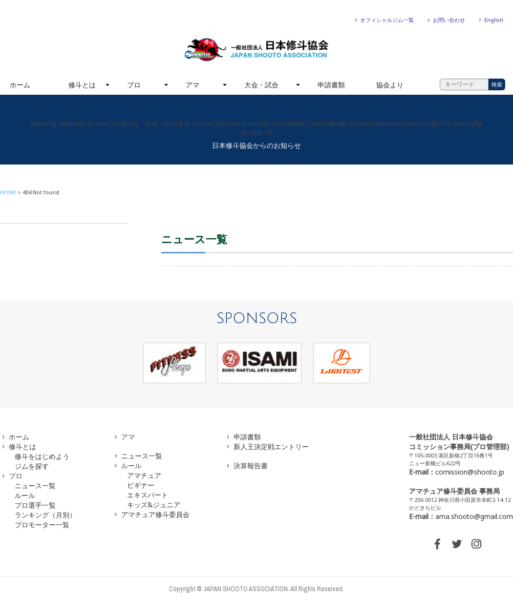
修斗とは (82, 84)
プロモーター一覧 (42, 524)
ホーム (20, 84)
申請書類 (331, 84)
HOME (8, 192)
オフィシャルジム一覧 (387, 19)
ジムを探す (32, 466)
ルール (25, 495)
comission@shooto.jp (469, 472)
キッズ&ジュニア (153, 504)
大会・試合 (261, 84)
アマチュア (144, 475)
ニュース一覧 (35, 485)
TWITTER (457, 544)
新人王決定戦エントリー (271, 446)
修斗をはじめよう (42, 456)
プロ (134, 84)
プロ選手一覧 (35, 505)
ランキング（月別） (45, 514)
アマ (192, 84)
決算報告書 (251, 465)
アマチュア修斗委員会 (155, 514)
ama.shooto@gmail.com (474, 516)
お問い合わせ (449, 19)
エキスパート (147, 494)
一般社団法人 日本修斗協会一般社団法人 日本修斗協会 (256, 49)
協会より (390, 84)
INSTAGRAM (476, 544)
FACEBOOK (437, 544)
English (493, 19)
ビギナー (140, 485)
